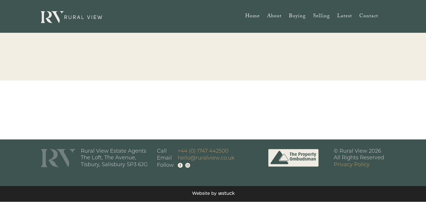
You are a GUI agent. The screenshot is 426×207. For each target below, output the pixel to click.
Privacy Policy (352, 165)
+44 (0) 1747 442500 (203, 151)
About (274, 17)
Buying (297, 17)
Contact (368, 17)
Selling (321, 17)
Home (252, 17)
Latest (344, 17)
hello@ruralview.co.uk (206, 158)
